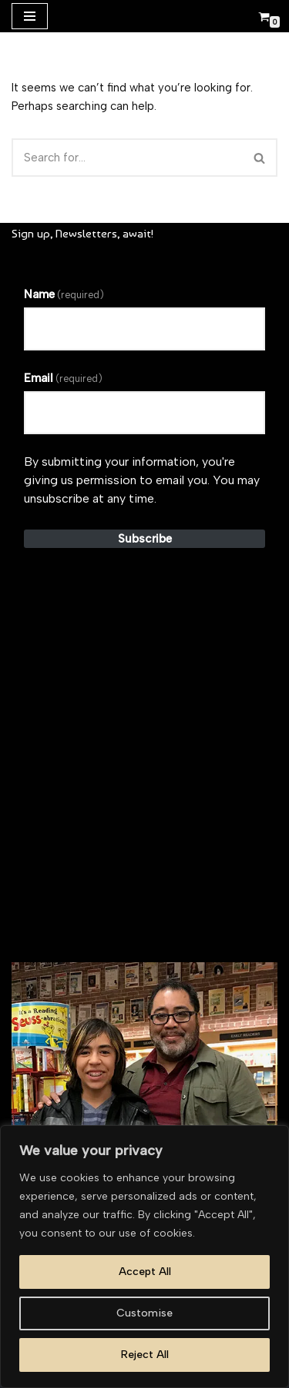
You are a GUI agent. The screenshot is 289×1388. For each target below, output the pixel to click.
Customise (144, 1313)
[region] (144, 1256)
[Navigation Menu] (30, 16)
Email (63, 378)
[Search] (127, 157)
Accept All (145, 1271)
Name (64, 294)
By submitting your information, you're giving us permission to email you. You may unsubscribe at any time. (142, 480)
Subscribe (145, 539)
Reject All (145, 1354)
